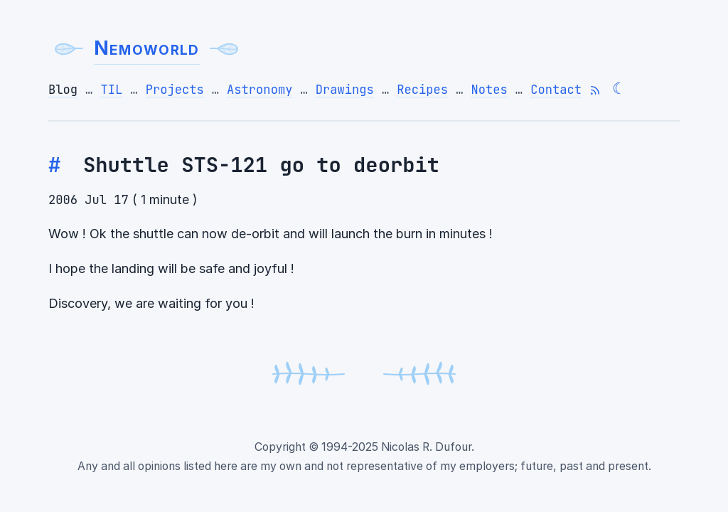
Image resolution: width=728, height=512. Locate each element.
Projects (175, 89)
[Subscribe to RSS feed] (595, 90)
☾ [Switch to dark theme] (619, 88)
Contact (556, 89)
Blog (62, 89)
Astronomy (259, 89)
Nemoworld (147, 48)
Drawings (345, 89)
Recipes (422, 89)
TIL (111, 89)
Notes (489, 89)
